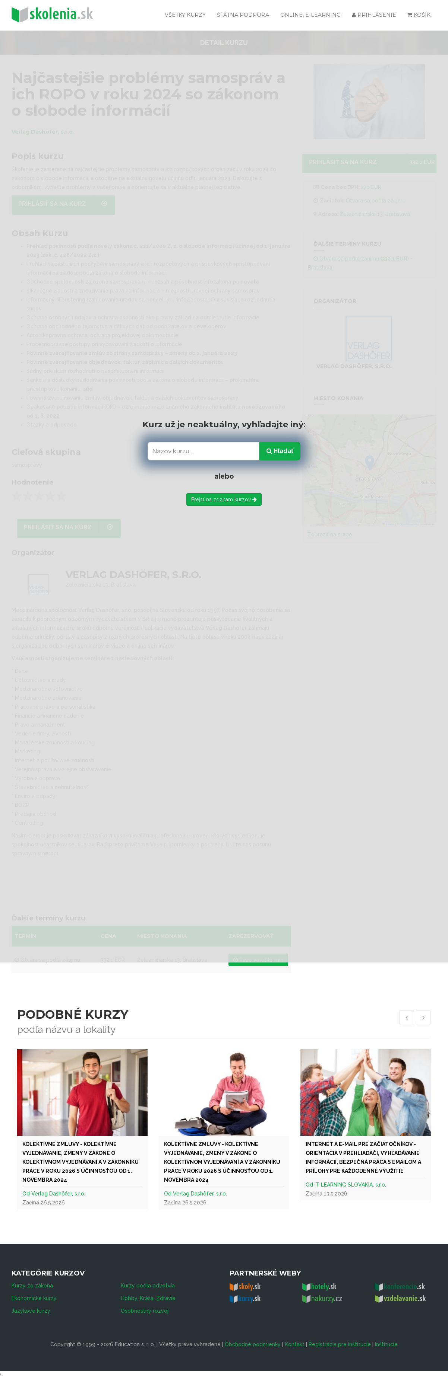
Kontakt (295, 1340)
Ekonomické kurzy (34, 1294)
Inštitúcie (386, 1340)
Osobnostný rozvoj (144, 1307)
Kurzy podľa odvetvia (148, 1281)
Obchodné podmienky (253, 1340)
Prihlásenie (374, 15)
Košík (418, 15)
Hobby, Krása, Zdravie (148, 1294)
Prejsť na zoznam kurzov (224, 499)
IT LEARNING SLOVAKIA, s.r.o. (350, 1185)
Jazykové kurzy (31, 1307)
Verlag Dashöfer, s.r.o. (58, 1194)
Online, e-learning (310, 15)
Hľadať (279, 450)
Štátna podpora (243, 15)
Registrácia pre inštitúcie (340, 1340)
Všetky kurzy (185, 15)
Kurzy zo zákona (32, 1281)
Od (26, 1194)
